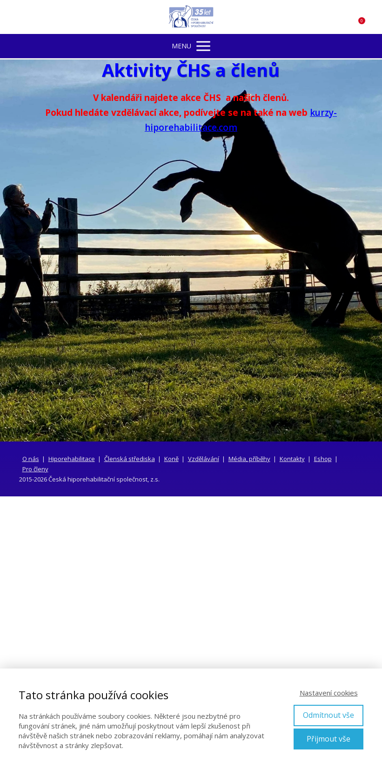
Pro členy (35, 469)
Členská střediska (129, 459)
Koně (171, 459)
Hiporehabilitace (71, 459)
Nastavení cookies (329, 692)
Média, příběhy (249, 459)
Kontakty (292, 459)
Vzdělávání (203, 459)
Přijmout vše (328, 739)
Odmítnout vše (328, 715)
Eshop (323, 459)
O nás (30, 459)
